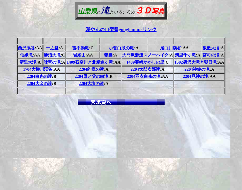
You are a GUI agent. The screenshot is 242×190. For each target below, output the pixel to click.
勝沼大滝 (52, 55)
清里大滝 (27, 62)
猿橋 (108, 55)
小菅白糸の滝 (121, 48)
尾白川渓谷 (170, 48)
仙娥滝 (26, 55)
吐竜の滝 (52, 62)
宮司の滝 (211, 55)
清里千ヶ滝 (185, 55)
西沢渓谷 (26, 48)
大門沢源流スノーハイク (145, 55)
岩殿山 (79, 55)
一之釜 (52, 48)
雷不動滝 (80, 48)
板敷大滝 (211, 48)
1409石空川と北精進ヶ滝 (90, 62)
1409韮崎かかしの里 (145, 62)
